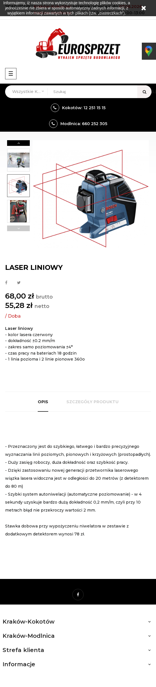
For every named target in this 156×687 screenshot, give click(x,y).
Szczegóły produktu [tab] (92, 401)
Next (18, 143)
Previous (18, 228)
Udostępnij (6, 283)
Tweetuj (19, 283)
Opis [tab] (43, 401)
